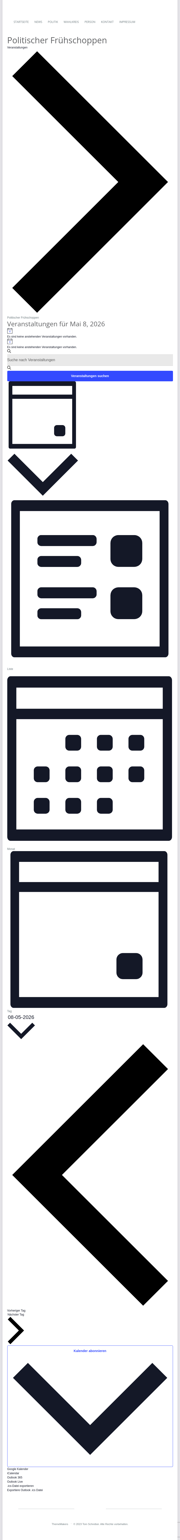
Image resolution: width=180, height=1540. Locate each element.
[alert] (90, 333)
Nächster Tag (16, 1328)
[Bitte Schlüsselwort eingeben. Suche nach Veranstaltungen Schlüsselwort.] (90, 360)
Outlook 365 (14, 1477)
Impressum (127, 22)
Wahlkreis (71, 22)
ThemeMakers (60, 1523)
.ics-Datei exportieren (20, 1486)
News (38, 22)
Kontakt (107, 22)
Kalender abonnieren (90, 1351)
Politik (53, 22)
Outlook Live (15, 1481)
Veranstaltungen (17, 47)
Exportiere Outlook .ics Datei (25, 1490)
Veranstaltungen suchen (90, 376)
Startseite (21, 22)
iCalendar (13, 1473)
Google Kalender (17, 1469)
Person (90, 22)
